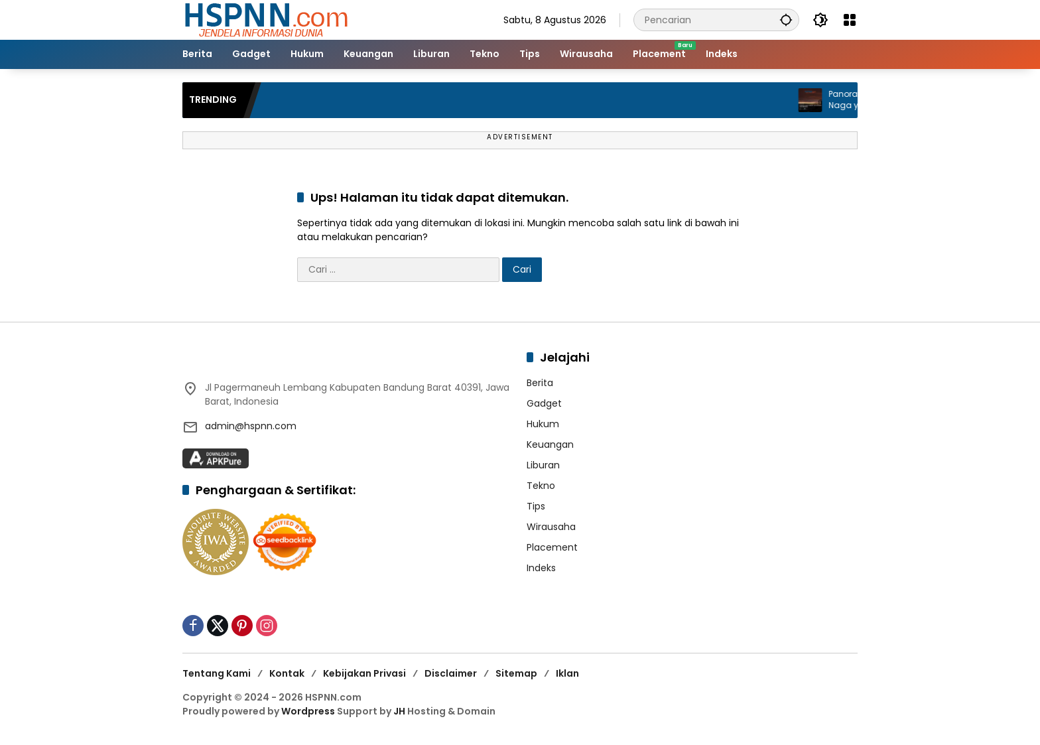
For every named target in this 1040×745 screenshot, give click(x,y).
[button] (786, 20)
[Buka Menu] (850, 20)
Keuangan (550, 444)
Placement (552, 547)
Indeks (541, 568)
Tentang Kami (216, 673)
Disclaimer (450, 673)
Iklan (567, 673)
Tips (536, 506)
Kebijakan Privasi (364, 673)
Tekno (541, 485)
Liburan (543, 465)
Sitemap (516, 673)
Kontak (286, 673)
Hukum (543, 424)
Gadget (544, 403)
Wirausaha (551, 526)
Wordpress (308, 711)
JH (399, 711)
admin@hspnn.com (250, 426)
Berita (540, 382)
